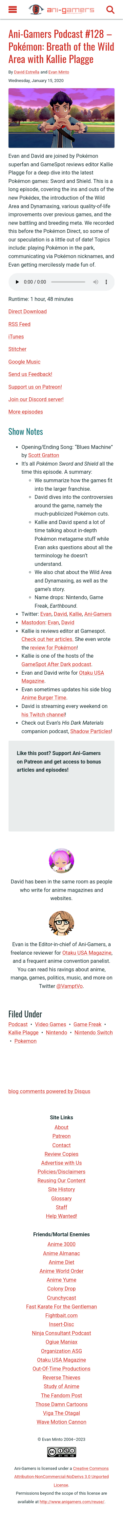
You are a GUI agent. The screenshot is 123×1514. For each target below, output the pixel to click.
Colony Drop (61, 1289)
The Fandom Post (61, 1395)
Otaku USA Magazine (87, 953)
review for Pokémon (53, 648)
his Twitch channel (43, 715)
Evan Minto (59, 72)
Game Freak (87, 1024)
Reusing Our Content (61, 1180)
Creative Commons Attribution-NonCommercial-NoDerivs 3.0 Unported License (61, 1477)
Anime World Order (61, 1271)
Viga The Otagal (61, 1413)
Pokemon (25, 1041)
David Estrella (26, 72)
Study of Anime (61, 1386)
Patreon (61, 1136)
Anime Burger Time (44, 698)
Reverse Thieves (61, 1377)
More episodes (26, 412)
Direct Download (28, 311)
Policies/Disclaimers (61, 1172)
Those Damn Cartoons (61, 1404)
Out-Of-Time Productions (61, 1369)
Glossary (61, 1198)
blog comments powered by (50, 1091)
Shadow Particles (90, 731)
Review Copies (62, 1154)
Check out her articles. (48, 639)
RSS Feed (20, 324)
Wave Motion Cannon (62, 1422)
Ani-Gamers (98, 614)
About (61, 1127)
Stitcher (18, 349)
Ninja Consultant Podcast (61, 1333)
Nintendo (56, 1032)
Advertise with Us (61, 1163)
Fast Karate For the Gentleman (61, 1307)
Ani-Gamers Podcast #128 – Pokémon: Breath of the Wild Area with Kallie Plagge (61, 46)
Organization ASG (61, 1351)
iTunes (16, 337)
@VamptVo (69, 986)
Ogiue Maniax (61, 1342)
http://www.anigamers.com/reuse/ (72, 1501)
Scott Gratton (43, 455)
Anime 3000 (62, 1244)
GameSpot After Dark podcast (56, 664)
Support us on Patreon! (35, 387)
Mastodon (33, 622)
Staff (61, 1207)
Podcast (18, 1024)
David (60, 614)
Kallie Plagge (24, 1032)
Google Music (25, 362)
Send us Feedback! (30, 374)
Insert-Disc (61, 1324)
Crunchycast (61, 1298)
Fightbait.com (61, 1315)
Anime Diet (61, 1262)
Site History (61, 1189)
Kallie (75, 614)
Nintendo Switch (93, 1032)
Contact (61, 1145)
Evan (45, 614)
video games (50, 1024)
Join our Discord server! (36, 399)
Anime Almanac (61, 1253)
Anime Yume (61, 1280)
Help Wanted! (61, 1216)
